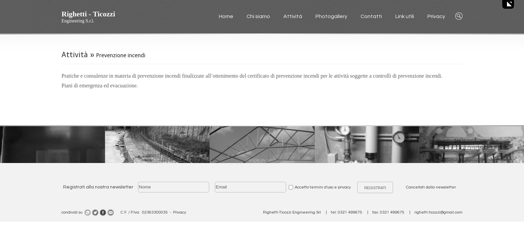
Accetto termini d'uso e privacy (323, 187)
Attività (292, 16)
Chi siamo (258, 16)
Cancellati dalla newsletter (431, 187)
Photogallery (331, 16)
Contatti (371, 16)
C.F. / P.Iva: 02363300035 (144, 212)
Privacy (436, 16)
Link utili (404, 16)
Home (226, 16)
